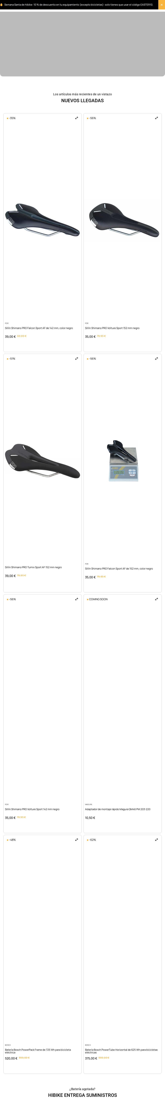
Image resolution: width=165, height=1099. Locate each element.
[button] (76, 118)
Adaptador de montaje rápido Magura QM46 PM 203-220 (117, 809)
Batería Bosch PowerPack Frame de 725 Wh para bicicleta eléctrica (38, 1051)
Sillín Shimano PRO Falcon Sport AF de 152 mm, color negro (119, 568)
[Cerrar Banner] (161, 4)
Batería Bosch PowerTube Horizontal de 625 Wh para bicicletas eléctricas (121, 1051)
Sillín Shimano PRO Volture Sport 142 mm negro (32, 809)
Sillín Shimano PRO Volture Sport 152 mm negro (112, 328)
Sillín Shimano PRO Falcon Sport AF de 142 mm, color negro (39, 328)
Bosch (8, 1045)
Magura (88, 804)
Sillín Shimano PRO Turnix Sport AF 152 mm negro (33, 567)
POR (6, 323)
